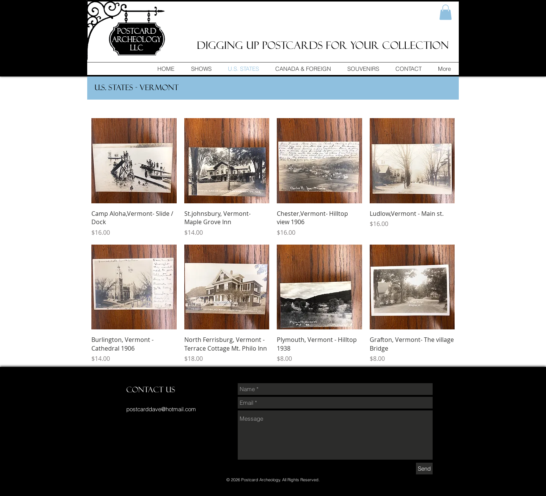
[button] (445, 12)
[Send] (424, 468)
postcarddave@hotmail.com (161, 409)
